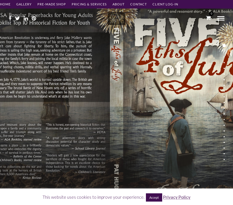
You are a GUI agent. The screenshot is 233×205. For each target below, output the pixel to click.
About (118, 4)
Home (5, 4)
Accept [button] (154, 197)
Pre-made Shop (51, 4)
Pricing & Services (89, 4)
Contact (138, 4)
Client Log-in (165, 4)
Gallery (24, 4)
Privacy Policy (176, 197)
